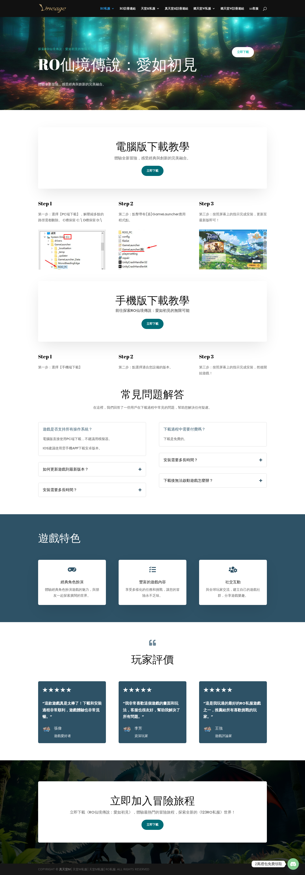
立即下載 (243, 52)
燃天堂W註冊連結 (232, 8)
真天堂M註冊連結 (176, 8)
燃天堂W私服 (202, 8)
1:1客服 (253, 8)
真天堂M (65, 869)
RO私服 (105, 8)
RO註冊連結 (128, 8)
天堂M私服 (148, 8)
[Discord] (293, 864)
